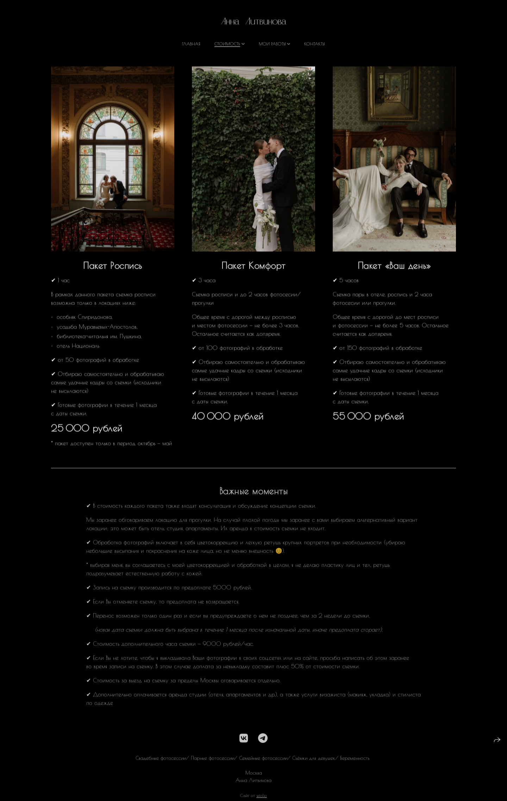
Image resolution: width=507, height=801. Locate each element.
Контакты (314, 43)
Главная (191, 43)
